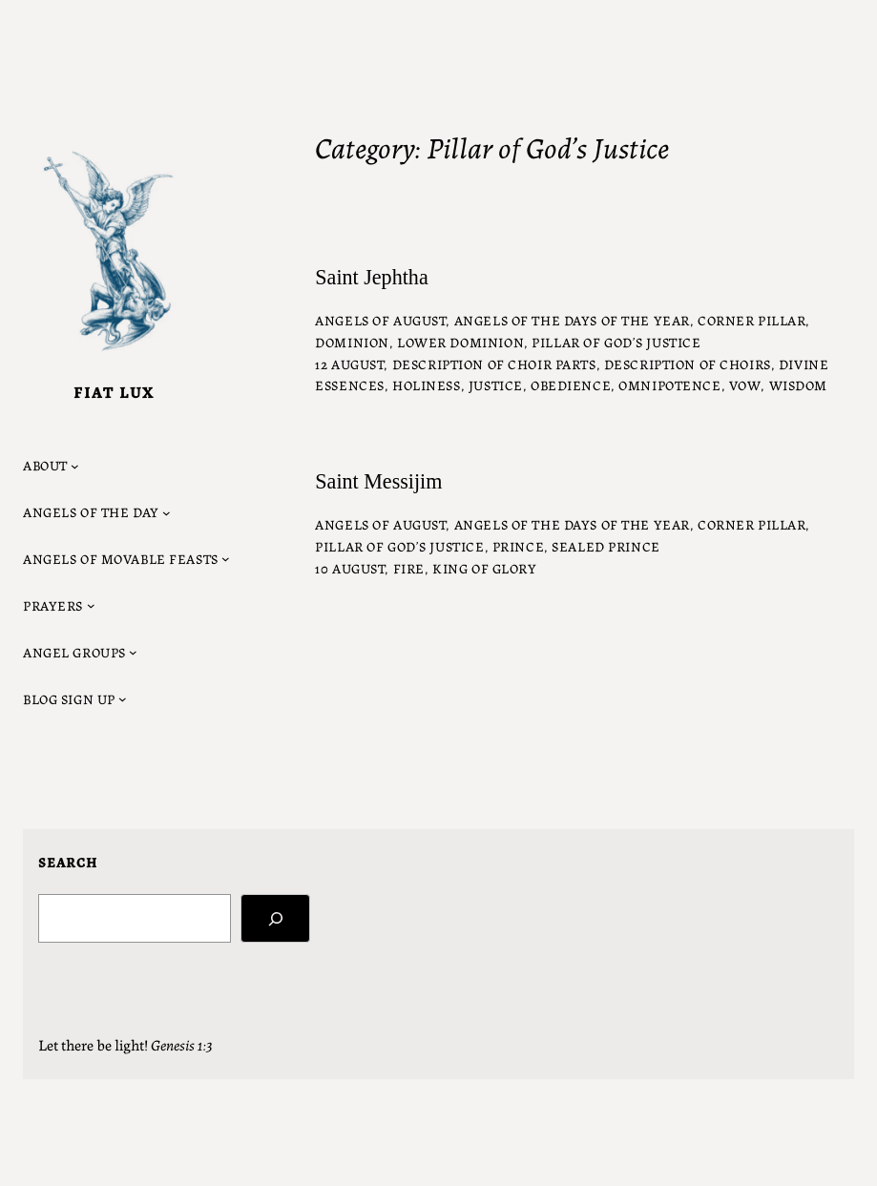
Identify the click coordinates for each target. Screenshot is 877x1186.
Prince (518, 545)
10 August (350, 567)
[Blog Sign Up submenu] (75, 699)
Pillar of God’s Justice (616, 341)
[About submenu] (51, 465)
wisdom (798, 384)
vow (745, 384)
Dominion (352, 341)
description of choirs (687, 363)
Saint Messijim (378, 481)
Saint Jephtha (371, 277)
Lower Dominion (460, 341)
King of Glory (484, 567)
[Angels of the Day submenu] (97, 512)
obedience (571, 384)
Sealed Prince (605, 545)
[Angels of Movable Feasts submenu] (126, 559)
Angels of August (380, 319)
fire (409, 567)
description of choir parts (494, 363)
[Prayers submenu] (58, 605)
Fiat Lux (114, 392)
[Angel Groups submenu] (80, 652)
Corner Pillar (751, 319)
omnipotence (669, 384)
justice (496, 384)
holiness (426, 384)
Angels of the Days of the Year (572, 319)
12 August (349, 363)
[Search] (275, 919)
